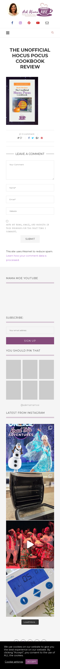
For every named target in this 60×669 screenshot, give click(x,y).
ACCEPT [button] (31, 661)
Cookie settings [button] (14, 661)
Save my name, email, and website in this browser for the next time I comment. (27, 228)
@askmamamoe (30, 405)
